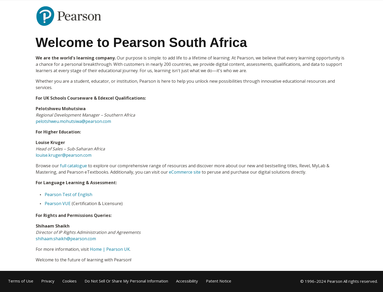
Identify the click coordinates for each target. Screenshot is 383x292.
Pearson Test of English (68, 194)
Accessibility (187, 281)
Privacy (47, 281)
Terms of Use (20, 281)
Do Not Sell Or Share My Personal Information (126, 281)
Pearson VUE (58, 203)
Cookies (69, 281)
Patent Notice (218, 281)
